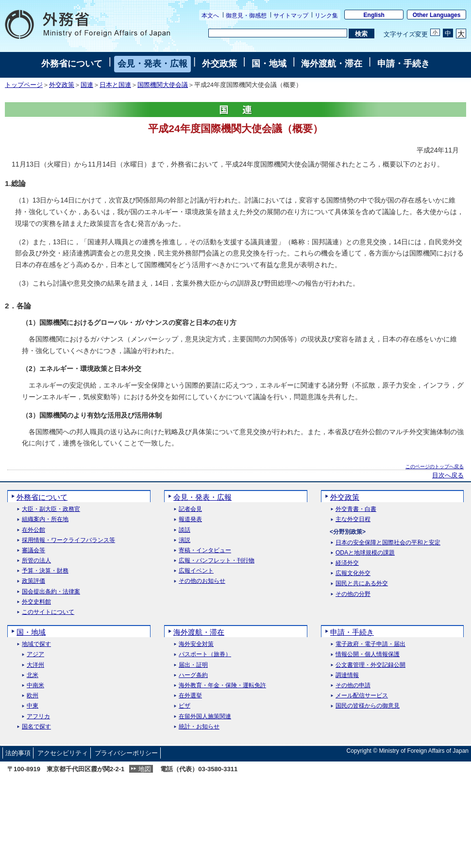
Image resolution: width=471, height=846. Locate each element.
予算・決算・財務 (45, 571)
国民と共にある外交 (362, 583)
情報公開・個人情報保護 (368, 654)
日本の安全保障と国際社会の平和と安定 (388, 543)
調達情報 (347, 675)
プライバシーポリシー (126, 753)
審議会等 (33, 550)
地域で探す (36, 644)
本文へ (210, 15)
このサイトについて (48, 612)
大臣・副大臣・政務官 (51, 509)
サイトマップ (290, 15)
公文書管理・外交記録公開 (370, 665)
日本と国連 (115, 85)
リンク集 (326, 15)
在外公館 (33, 530)
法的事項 (18, 753)
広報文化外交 (353, 573)
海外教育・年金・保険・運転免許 (222, 685)
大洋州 (35, 665)
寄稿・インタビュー (205, 550)
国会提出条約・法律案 (51, 592)
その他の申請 (353, 685)
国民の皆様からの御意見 (368, 706)
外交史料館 (36, 602)
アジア (35, 654)
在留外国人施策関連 (205, 716)
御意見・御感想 (246, 15)
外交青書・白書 (356, 509)
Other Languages (437, 15)
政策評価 (33, 581)
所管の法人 (36, 561)
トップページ (24, 85)
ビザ (184, 706)
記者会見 (190, 509)
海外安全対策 (196, 644)
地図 (144, 769)
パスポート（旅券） (205, 654)
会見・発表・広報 (152, 63)
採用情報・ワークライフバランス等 (68, 540)
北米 (32, 675)
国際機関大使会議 (162, 85)
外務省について (71, 63)
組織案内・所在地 (45, 519)
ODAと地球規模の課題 (365, 553)
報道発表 (190, 519)
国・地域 (269, 63)
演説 (184, 540)
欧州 (32, 696)
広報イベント (196, 571)
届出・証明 (193, 665)
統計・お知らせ (199, 727)
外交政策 (219, 63)
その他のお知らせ (202, 581)
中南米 (35, 685)
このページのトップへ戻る (434, 466)
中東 (32, 706)
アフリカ (38, 716)
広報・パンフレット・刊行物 (216, 561)
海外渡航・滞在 (331, 63)
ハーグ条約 (193, 675)
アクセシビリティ (62, 753)
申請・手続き (403, 63)
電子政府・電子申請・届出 (370, 644)
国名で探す (36, 727)
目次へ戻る (448, 475)
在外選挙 (190, 696)
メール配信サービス (362, 696)
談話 (184, 530)
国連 (87, 85)
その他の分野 (353, 594)
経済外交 (347, 563)
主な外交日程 (353, 519)
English (374, 15)
